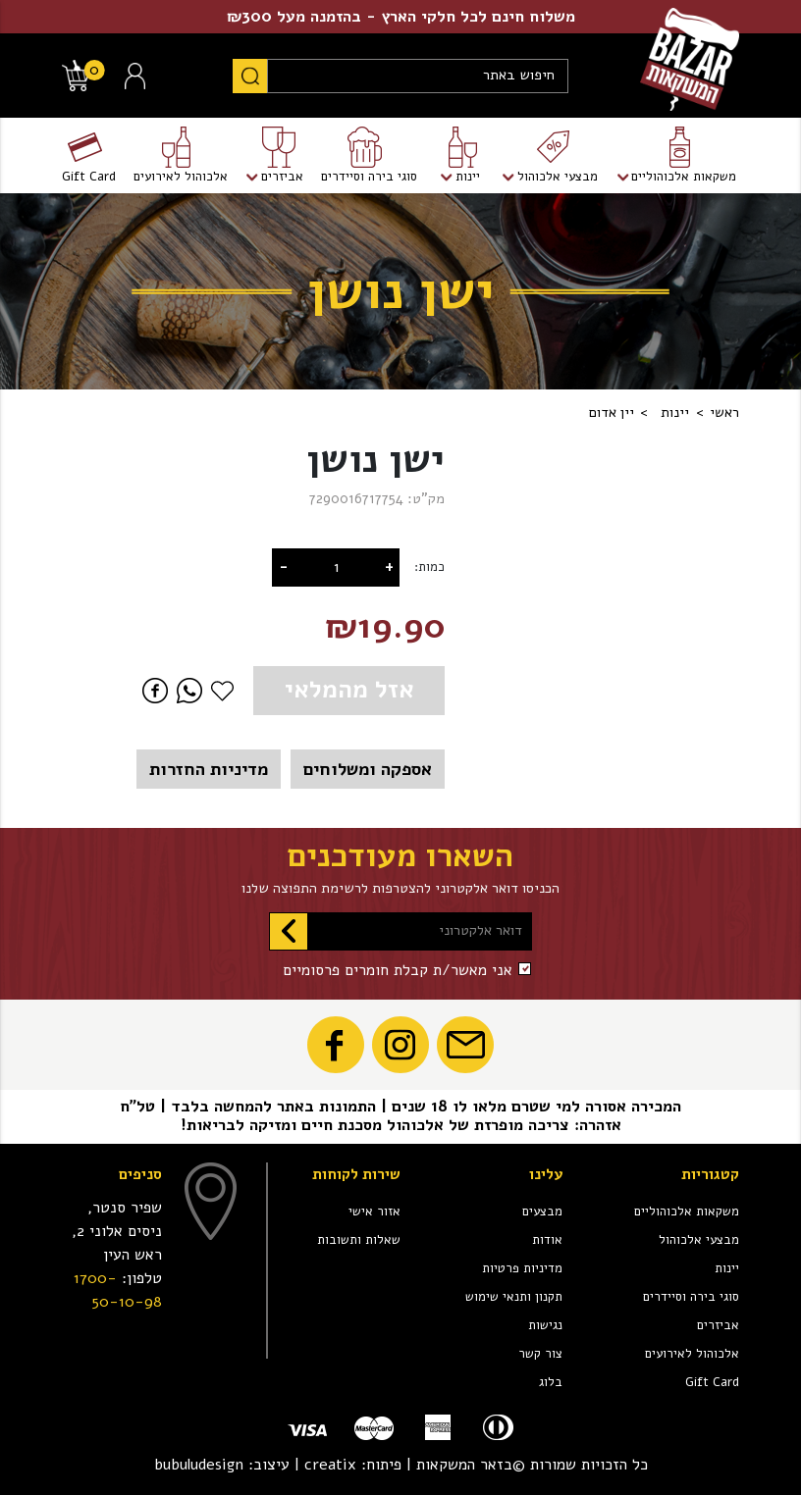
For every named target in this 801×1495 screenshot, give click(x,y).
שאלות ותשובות (358, 1240)
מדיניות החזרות (208, 769)
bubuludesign (198, 1464)
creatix (330, 1464)
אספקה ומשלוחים (367, 769)
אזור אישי (374, 1211)
